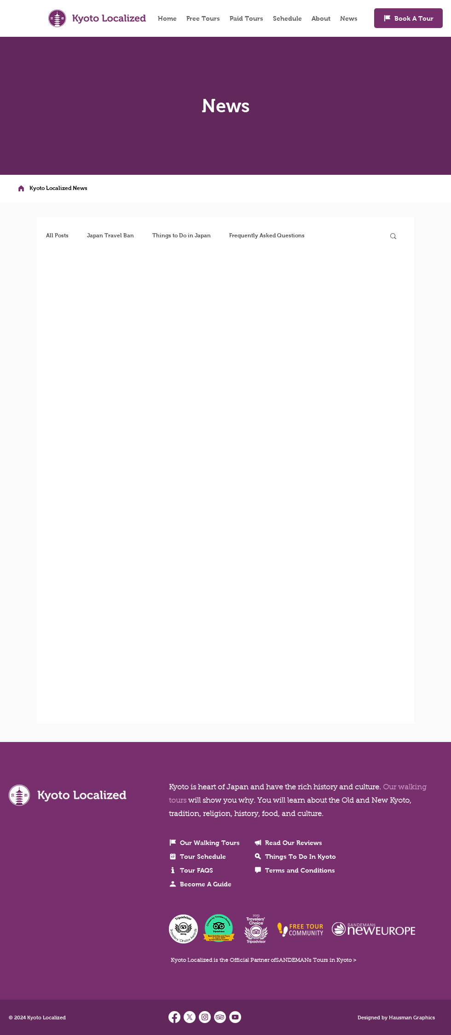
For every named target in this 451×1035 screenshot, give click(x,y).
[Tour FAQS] (208, 870)
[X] (190, 1017)
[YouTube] (235, 1017)
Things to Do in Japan (181, 235)
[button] (393, 237)
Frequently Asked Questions (267, 235)
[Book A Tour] (408, 18)
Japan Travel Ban (110, 235)
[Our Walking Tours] (208, 843)
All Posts (57, 235)
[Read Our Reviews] (304, 843)
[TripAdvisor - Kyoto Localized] (220, 1017)
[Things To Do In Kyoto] (304, 856)
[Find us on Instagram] (205, 1017)
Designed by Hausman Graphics (396, 1017)
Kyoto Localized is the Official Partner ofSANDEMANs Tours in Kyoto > (263, 960)
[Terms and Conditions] (304, 870)
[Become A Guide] (208, 884)
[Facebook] (174, 1017)
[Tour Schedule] (208, 856)
